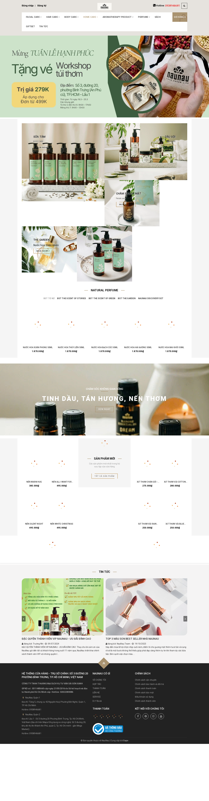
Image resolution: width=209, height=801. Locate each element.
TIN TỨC (43, 26)
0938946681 (172, 5)
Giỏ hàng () (180, 17)
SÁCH (158, 17)
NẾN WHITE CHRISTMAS (61, 524)
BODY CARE (71, 17)
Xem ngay (104, 409)
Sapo (125, 740)
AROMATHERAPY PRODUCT (118, 17)
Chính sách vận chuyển (145, 680)
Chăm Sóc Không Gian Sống (104, 388)
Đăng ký (41, 5)
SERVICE (97, 697)
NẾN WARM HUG (34, 482)
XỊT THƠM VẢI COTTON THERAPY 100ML (175, 482)
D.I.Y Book (97, 701)
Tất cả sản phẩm (105, 476)
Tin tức (104, 572)
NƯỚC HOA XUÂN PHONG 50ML (38, 347)
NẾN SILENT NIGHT (34, 524)
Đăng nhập (28, 5)
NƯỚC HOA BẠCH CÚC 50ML (104, 347)
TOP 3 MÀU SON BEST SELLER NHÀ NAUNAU (132, 638)
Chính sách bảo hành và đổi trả (149, 684)
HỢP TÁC (97, 684)
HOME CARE (90, 17)
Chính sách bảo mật (144, 692)
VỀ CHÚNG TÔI (99, 680)
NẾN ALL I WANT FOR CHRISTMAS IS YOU (62, 482)
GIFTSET (30, 26)
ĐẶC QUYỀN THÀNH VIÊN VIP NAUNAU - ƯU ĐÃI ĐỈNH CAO (56, 638)
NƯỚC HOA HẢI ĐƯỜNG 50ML (138, 347)
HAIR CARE (53, 17)
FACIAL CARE (34, 17)
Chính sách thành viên (145, 701)
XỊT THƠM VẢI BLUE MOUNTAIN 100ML (175, 524)
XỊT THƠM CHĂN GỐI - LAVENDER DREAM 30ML (147, 482)
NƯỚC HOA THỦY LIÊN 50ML (71, 347)
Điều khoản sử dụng (144, 697)
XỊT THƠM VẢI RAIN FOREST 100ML (147, 524)
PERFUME (144, 17)
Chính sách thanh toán (145, 688)
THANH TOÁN (99, 688)
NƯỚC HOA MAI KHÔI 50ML (171, 347)
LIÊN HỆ (96, 692)
